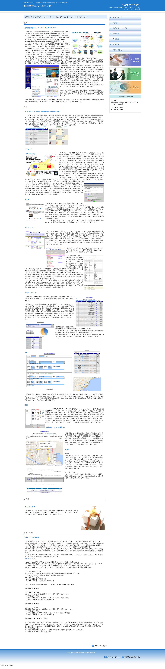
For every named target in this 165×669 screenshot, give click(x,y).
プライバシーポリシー (113, 657)
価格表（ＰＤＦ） (30, 558)
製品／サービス (125, 59)
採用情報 (125, 73)
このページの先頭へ (101, 646)
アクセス (125, 87)
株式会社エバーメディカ (47, 6)
